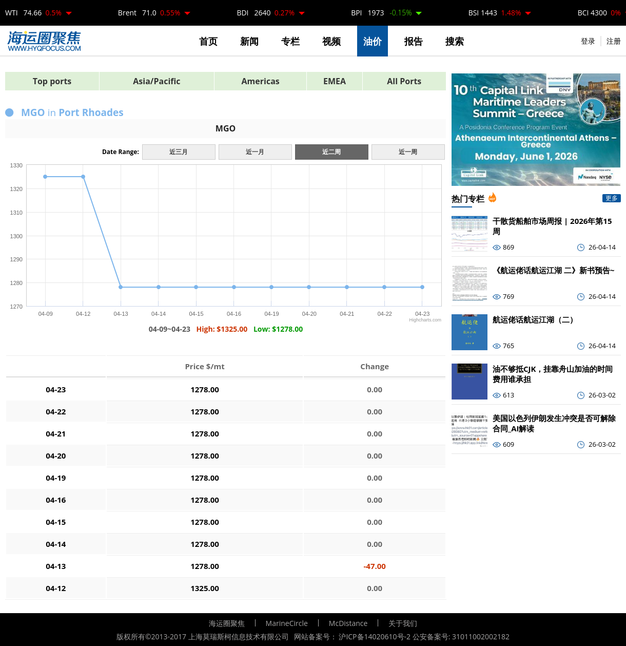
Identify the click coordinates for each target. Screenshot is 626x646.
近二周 (331, 151)
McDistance (348, 623)
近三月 (178, 151)
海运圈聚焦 (227, 623)
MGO (226, 128)
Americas (261, 81)
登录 (588, 41)
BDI (266, 12)
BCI (599, 12)
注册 (614, 41)
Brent (149, 12)
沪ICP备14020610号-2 (374, 636)
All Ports (404, 81)
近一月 (255, 151)
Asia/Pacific (156, 81)
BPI (381, 12)
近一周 (408, 151)
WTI (33, 12)
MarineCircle (287, 623)
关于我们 (402, 623)
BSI (494, 12)
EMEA (334, 81)
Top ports (52, 81)
